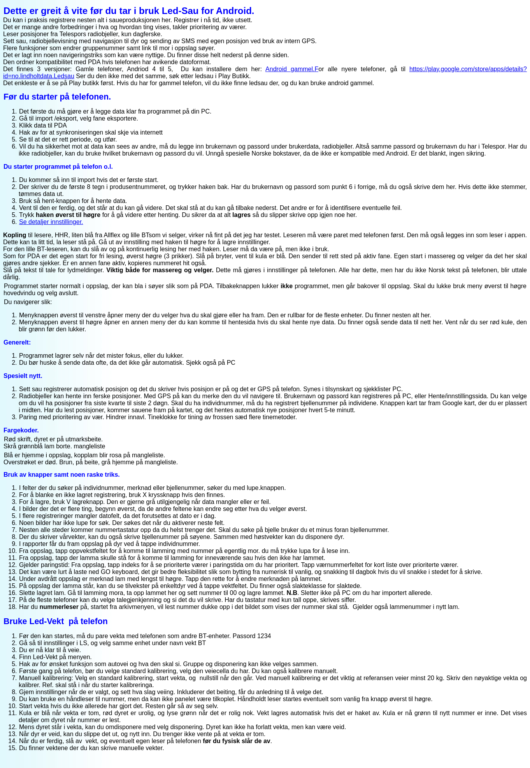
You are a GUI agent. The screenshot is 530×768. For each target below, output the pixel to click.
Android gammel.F (291, 69)
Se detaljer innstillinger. (51, 222)
